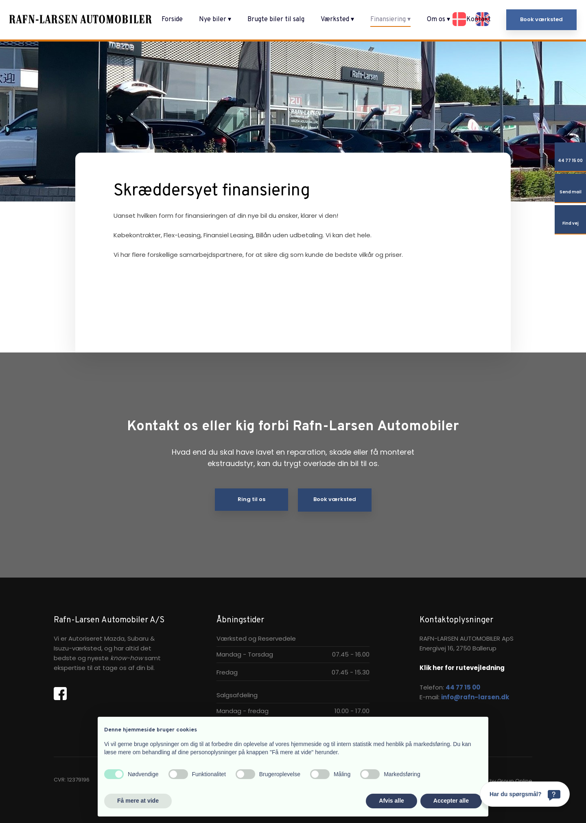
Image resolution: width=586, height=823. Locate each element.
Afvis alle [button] (391, 800)
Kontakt (478, 19)
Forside (172, 19)
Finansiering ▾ (390, 19)
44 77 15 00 (463, 687)
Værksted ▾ (337, 19)
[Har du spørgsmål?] (525, 794)
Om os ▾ (438, 19)
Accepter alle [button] (451, 800)
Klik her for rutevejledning (462, 667)
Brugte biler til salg (275, 19)
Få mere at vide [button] (138, 800)
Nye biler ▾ (215, 19)
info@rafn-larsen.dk (475, 697)
